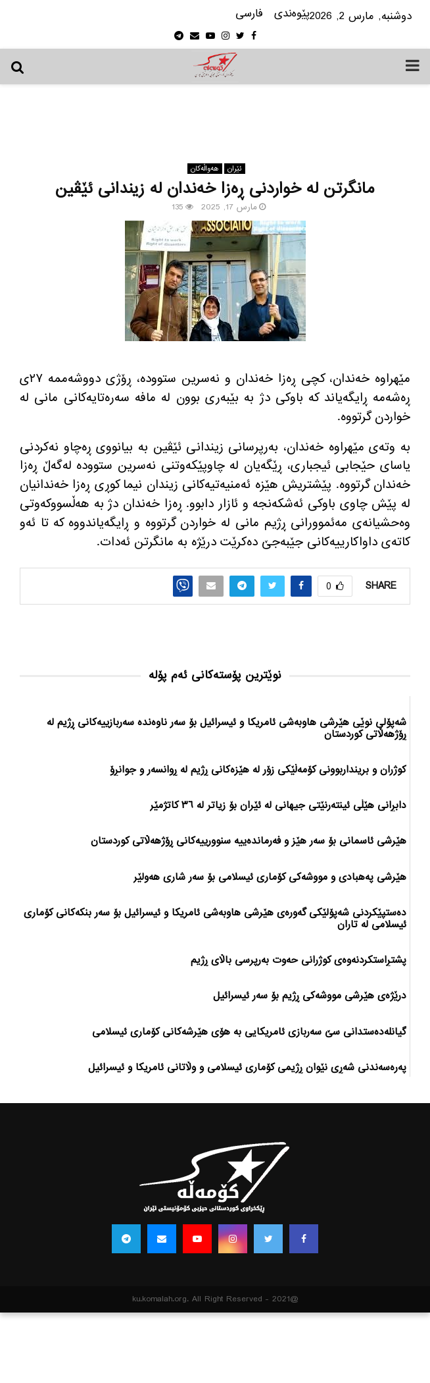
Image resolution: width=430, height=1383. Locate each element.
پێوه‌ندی (292, 14)
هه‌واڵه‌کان (205, 168)
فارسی (249, 14)
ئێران (234, 168)
